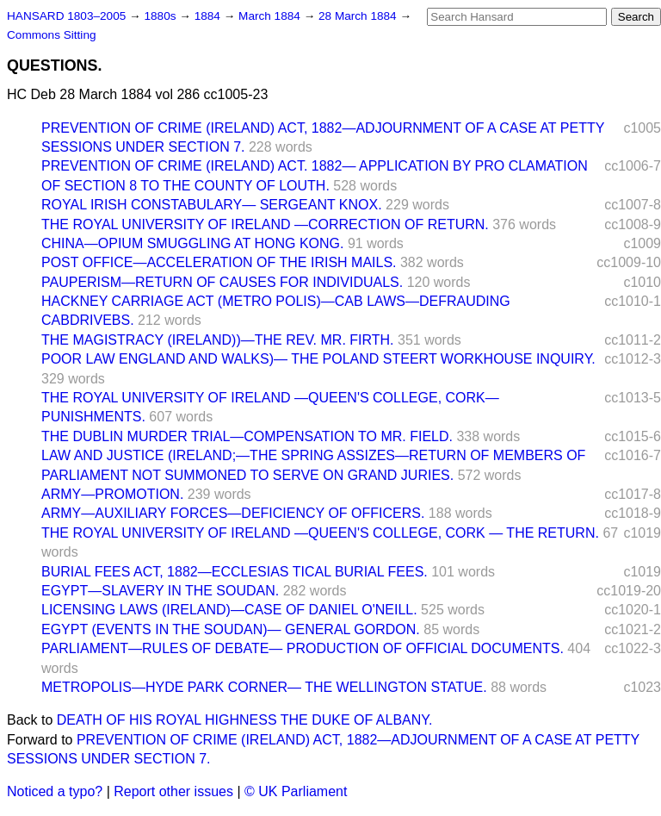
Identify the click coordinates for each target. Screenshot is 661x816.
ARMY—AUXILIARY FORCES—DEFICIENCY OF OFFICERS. (232, 513)
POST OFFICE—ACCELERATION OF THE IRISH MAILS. (219, 262)
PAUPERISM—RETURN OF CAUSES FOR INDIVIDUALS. (222, 282)
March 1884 (271, 15)
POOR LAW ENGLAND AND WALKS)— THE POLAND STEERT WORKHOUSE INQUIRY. (318, 359)
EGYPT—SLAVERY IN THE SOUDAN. (160, 590)
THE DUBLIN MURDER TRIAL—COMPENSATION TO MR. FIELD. (247, 436)
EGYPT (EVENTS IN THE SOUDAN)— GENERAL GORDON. (230, 629)
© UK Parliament (295, 791)
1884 (209, 15)
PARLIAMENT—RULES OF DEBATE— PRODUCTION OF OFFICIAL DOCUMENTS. (302, 648)
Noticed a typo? (54, 791)
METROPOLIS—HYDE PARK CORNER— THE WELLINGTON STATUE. (264, 687)
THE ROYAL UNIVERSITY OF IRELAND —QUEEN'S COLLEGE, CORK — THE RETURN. (320, 533)
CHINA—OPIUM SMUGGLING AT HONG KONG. (192, 243)
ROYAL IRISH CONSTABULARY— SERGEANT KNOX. (211, 204)
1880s (161, 15)
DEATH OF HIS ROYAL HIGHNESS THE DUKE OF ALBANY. (245, 720)
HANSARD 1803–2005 (66, 15)
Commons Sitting (51, 34)
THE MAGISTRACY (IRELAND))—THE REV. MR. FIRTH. (217, 340)
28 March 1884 (358, 15)
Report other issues (173, 791)
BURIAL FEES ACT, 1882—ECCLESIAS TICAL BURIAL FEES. (234, 571)
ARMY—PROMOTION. (112, 494)
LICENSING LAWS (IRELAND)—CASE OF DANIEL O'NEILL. (229, 609)
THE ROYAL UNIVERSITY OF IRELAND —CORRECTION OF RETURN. (265, 224)
